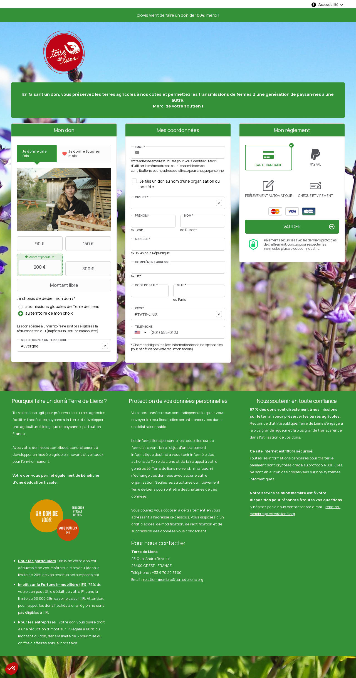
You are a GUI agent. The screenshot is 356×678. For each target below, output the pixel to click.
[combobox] (64, 345)
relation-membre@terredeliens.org (173, 579)
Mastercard (275, 211)
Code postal (146, 285)
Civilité (142, 197)
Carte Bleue (309, 211)
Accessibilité (328, 4)
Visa (292, 211)
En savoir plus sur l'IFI (67, 598)
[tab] (37, 153)
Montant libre (48, 285)
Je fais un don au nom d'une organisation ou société (180, 183)
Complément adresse (152, 262)
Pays (139, 308)
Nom (188, 215)
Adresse (142, 239)
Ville (181, 285)
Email (140, 147)
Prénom (142, 215)
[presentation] (36, 153)
